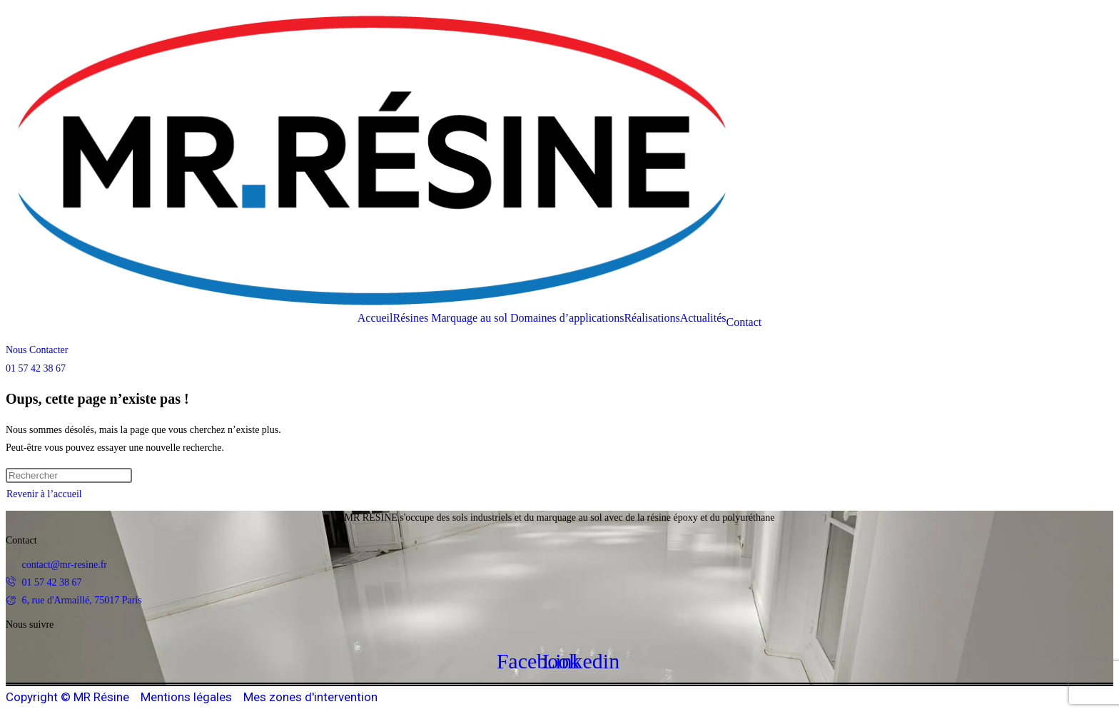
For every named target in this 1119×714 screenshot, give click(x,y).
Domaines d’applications (567, 318)
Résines (410, 318)
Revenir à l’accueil (44, 494)
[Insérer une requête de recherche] (69, 475)
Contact (744, 322)
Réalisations (651, 318)
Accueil (375, 318)
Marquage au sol (469, 318)
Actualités (703, 318)
